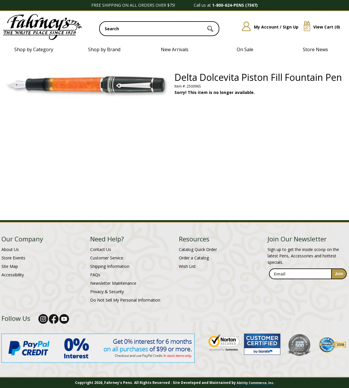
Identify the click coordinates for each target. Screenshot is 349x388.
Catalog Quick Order (198, 249)
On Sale (245, 49)
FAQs (95, 274)
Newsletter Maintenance (113, 283)
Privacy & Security (107, 291)
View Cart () (319, 27)
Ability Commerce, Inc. (255, 382)
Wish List (187, 266)
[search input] (159, 28)
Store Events (13, 258)
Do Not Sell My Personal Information (125, 300)
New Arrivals (174, 49)
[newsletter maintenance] (307, 285)
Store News (315, 49)
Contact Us (100, 249)
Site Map (9, 266)
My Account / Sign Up (268, 27)
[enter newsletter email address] (307, 273)
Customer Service (106, 258)
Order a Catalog (194, 258)
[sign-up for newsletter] (339, 273)
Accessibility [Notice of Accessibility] (12, 274)
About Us (10, 249)
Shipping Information (109, 266)
